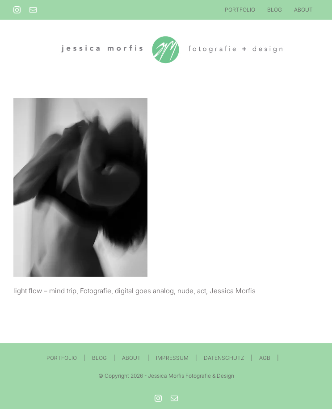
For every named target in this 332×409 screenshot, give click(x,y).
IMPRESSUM (172, 357)
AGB (264, 357)
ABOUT (131, 357)
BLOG (99, 357)
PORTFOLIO (61, 357)
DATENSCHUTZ (224, 357)
